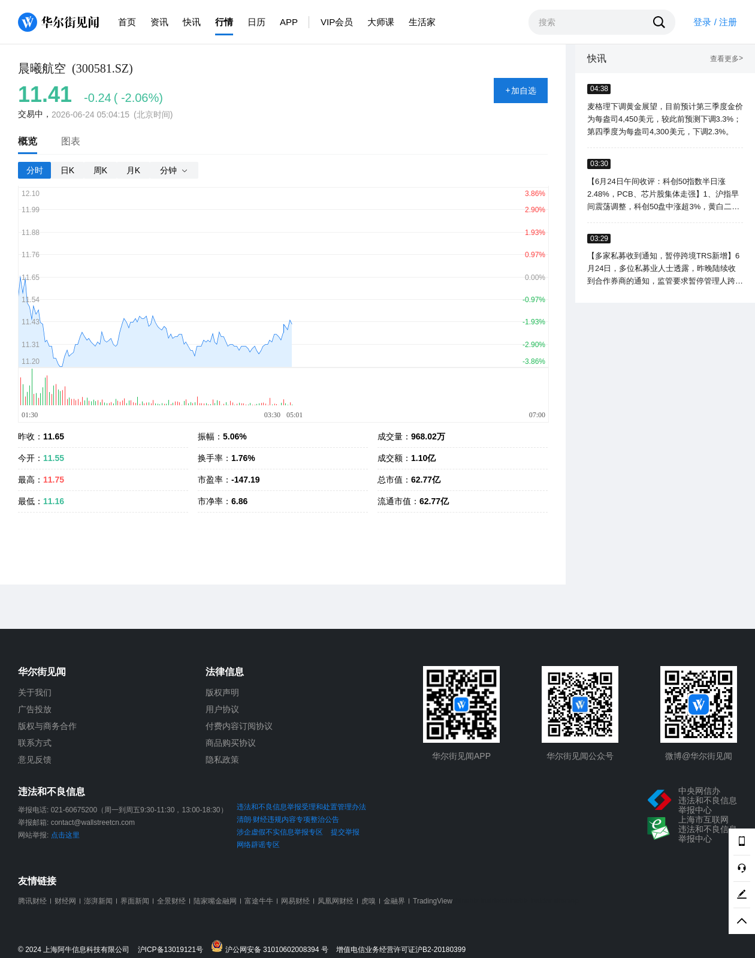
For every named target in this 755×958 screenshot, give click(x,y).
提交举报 (345, 832)
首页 (127, 22)
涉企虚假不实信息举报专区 (280, 832)
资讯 (159, 22)
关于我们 (35, 692)
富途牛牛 (258, 901)
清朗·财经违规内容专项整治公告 (288, 819)
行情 (224, 22)
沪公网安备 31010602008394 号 (272, 947)
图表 (70, 141)
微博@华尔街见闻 (698, 756)
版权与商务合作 (47, 726)
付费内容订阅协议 (239, 726)
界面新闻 (134, 901)
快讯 (192, 22)
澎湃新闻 (98, 901)
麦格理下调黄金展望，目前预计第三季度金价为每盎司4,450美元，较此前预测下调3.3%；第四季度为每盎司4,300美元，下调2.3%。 (665, 119)
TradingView (432, 901)
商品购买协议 (231, 743)
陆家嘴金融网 (215, 901)
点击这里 (65, 835)
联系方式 (35, 743)
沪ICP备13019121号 (173, 950)
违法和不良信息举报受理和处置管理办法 (301, 807)
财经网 (65, 901)
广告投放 (35, 709)
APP (289, 22)
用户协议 (222, 709)
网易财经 (295, 901)
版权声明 (222, 692)
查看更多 (726, 59)
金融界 (394, 901)
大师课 (380, 22)
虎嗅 (368, 901)
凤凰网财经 (336, 901)
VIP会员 (337, 22)
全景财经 (171, 901)
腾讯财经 (32, 901)
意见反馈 (35, 759)
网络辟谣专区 (258, 844)
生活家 (422, 22)
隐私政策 (222, 759)
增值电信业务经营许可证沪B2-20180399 (401, 950)
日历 (256, 22)
